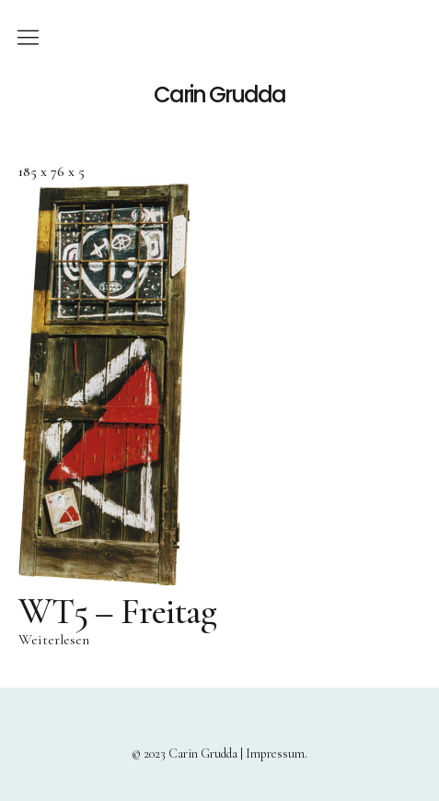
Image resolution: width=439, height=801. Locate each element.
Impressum (275, 753)
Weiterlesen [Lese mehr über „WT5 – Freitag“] (53, 639)
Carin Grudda (219, 95)
